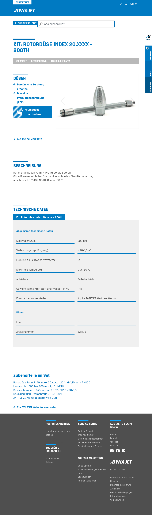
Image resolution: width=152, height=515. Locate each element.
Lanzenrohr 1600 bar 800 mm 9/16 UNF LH (38, 386)
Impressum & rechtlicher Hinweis (122, 479)
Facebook (114, 445)
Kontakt (134, 3)
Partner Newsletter (87, 480)
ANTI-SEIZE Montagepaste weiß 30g (35, 397)
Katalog (49, 435)
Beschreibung (38, 61)
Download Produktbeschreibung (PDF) (31, 98)
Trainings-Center (86, 435)
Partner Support (85, 431)
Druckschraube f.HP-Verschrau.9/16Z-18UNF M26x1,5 (45, 390)
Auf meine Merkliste (29, 138)
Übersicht (21, 61)
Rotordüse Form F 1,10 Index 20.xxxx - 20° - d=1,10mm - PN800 (51, 382)
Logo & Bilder (84, 477)
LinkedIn (114, 438)
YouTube (114, 442)
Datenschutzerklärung (120, 485)
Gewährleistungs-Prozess (90, 446)
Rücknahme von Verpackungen (118, 498)
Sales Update (84, 465)
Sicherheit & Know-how (89, 442)
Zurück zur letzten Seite (31, 23)
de (126, 3)
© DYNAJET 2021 (118, 469)
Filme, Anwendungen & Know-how (92, 471)
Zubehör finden (53, 458)
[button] (62, 101)
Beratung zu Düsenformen (90, 438)
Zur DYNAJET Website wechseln (36, 407)
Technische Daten (61, 61)
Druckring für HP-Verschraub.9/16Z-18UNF (38, 393)
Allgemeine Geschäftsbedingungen (121, 490)
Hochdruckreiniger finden (58, 431)
